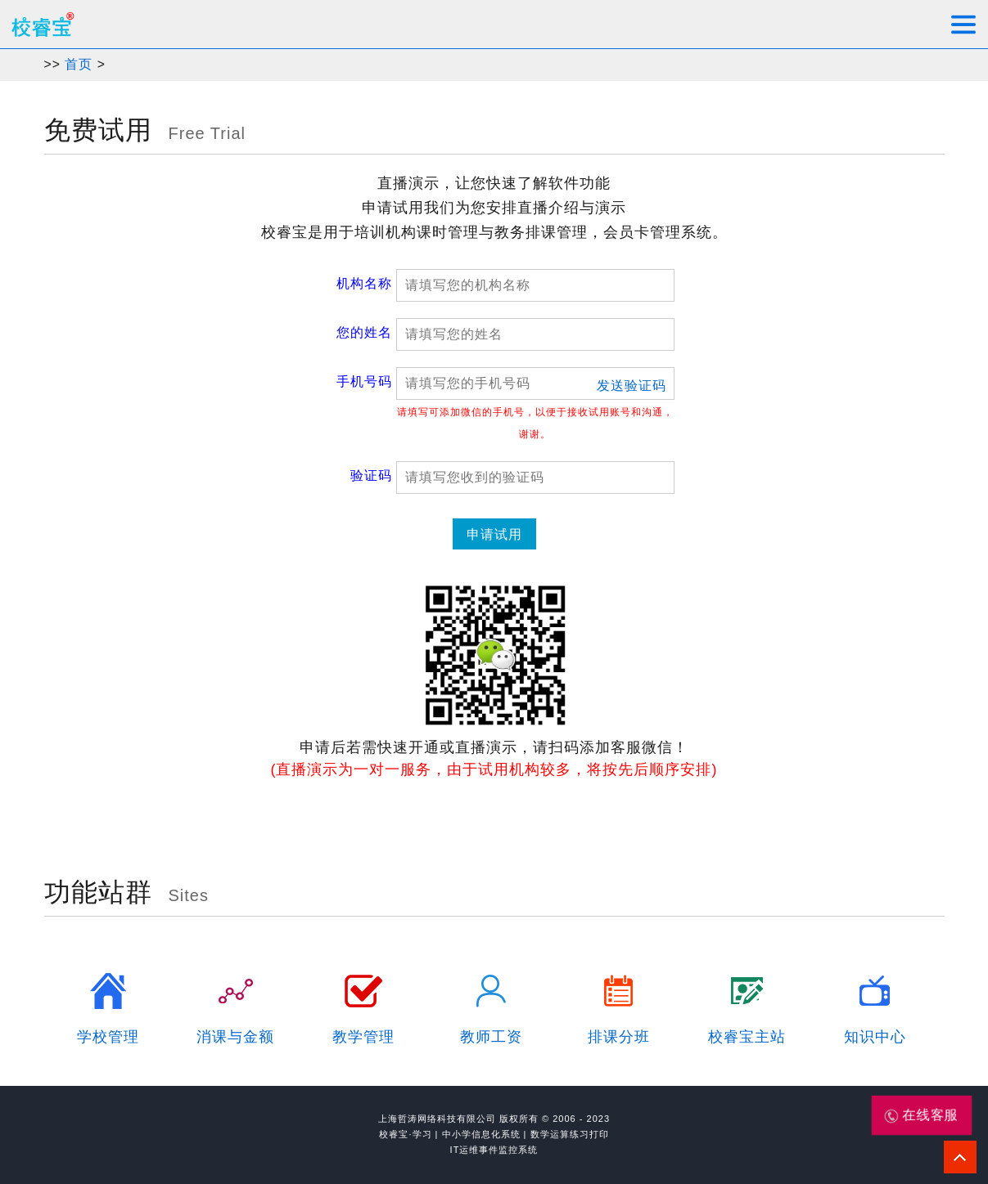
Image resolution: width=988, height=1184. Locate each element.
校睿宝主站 (747, 1037)
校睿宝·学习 (405, 1134)
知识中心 (875, 1037)
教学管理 (363, 1037)
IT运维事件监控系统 (494, 1150)
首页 (78, 64)
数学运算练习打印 (569, 1134)
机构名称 (364, 283)
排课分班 (619, 1037)
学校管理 (108, 1037)
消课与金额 (235, 1037)
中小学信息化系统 (481, 1134)
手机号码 (364, 381)
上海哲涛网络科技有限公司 (437, 1118)
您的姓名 (364, 332)
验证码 (371, 475)
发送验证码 (631, 385)
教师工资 (491, 1037)
